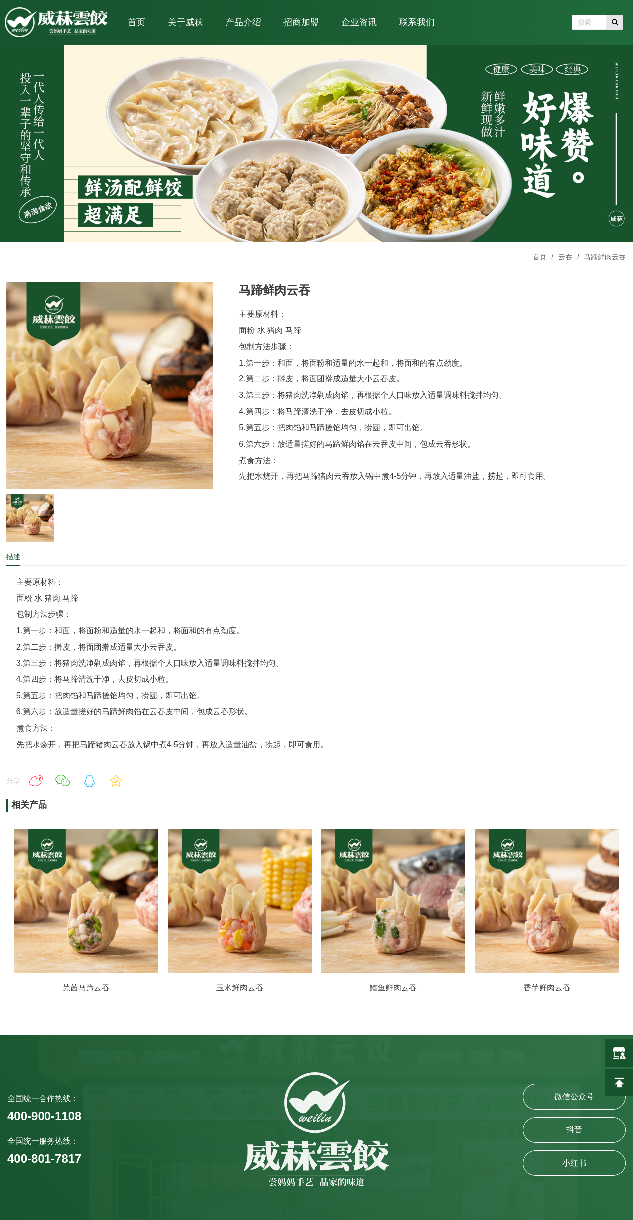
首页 (539, 257)
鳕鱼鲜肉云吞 (393, 988)
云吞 (565, 257)
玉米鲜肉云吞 (240, 988)
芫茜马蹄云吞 (86, 988)
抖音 (574, 1130)
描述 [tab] (13, 557)
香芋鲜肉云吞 (547, 988)
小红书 (574, 1163)
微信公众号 (574, 1096)
